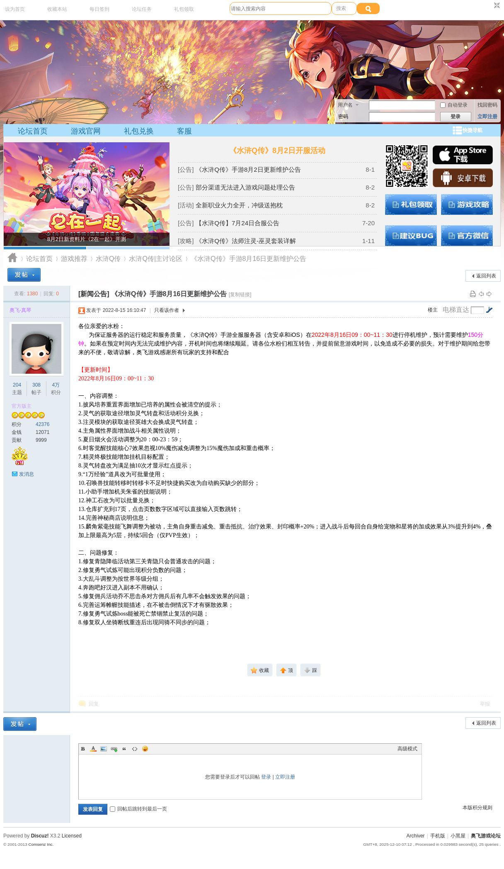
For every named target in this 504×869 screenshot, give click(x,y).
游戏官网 (86, 131)
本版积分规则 (477, 808)
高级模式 (407, 749)
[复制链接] (240, 294)
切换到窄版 (496, 6)
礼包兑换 (139, 131)
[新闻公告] (93, 293)
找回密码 (487, 105)
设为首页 (15, 9)
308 (36, 385)
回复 (94, 704)
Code (135, 749)
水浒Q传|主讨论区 (155, 258)
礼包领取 (184, 9)
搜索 (341, 8)
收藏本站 (57, 9)
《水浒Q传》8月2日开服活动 (277, 150)
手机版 (437, 836)
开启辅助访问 (489, 6)
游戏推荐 (74, 258)
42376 (42, 424)
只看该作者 (166, 310)
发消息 (26, 474)
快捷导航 (472, 130)
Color (93, 749)
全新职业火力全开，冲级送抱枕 (239, 205)
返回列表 (486, 276)
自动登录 (454, 105)
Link (114, 749)
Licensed (72, 836)
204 (17, 385)
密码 (343, 116)
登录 (266, 777)
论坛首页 (33, 131)
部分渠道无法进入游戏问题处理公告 (245, 187)
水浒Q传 (108, 258)
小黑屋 (458, 836)
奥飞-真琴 (20, 310)
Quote (124, 749)
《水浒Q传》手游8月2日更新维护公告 (248, 169)
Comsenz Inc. (40, 844)
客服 (184, 131)
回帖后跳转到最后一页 (138, 809)
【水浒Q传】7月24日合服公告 (237, 222)
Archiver (416, 836)
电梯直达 (456, 310)
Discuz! (40, 836)
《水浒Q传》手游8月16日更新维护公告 (248, 258)
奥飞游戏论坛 (12, 259)
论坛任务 (142, 9)
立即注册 (487, 116)
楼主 (433, 310)
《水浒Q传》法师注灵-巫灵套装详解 (246, 240)
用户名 (345, 105)
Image (103, 749)
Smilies (145, 749)
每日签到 (99, 9)
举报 (485, 704)
